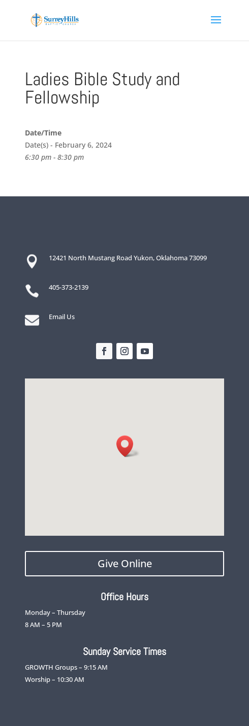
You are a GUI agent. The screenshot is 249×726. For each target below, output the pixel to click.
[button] (128, 446)
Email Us (62, 316)
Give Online (125, 563)
